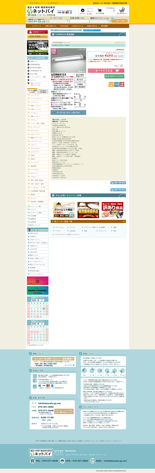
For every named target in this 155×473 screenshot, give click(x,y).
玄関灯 (33, 159)
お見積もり (33, 236)
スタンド (33, 145)
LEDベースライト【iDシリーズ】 (36, 84)
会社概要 (32, 267)
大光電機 (102, 227)
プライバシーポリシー (37, 274)
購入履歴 (89, 14)
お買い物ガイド (52, 441)
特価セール (33, 61)
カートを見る (100, 441)
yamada (72, 231)
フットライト (35, 162)
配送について (34, 255)
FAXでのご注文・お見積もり (39, 243)
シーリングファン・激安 (38, 77)
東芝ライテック (35, 225)
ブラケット (34, 120)
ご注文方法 (33, 249)
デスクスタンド (36, 148)
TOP (37, 441)
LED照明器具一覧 (36, 71)
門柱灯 (33, 155)
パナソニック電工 (36, 206)
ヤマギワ (58, 231)
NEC (115, 231)
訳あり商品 (33, 74)
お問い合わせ (34, 233)
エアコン (33, 80)
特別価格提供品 (35, 64)
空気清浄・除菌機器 (37, 201)
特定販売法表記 (35, 271)
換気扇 (33, 194)
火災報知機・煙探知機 (38, 191)
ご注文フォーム (35, 239)
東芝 (85, 231)
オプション (34, 173)
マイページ (90, 8)
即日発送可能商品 (36, 67)
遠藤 (114, 227)
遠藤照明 (33, 219)
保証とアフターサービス (37, 264)
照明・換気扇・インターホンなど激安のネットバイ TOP (66, 30)
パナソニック (59, 227)
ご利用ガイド (34, 246)
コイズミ (73, 227)
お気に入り (90, 11)
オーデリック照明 (90, 227)
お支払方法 (33, 252)
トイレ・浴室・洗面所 (38, 123)
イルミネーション (36, 141)
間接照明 (33, 166)
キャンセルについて (36, 261)
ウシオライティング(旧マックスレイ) (67, 234)
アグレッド (102, 231)
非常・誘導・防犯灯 (37, 180)
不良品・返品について (37, 258)
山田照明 (33, 222)
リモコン (33, 177)
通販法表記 (62, 441)
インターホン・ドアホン (38, 187)
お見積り (80, 441)
